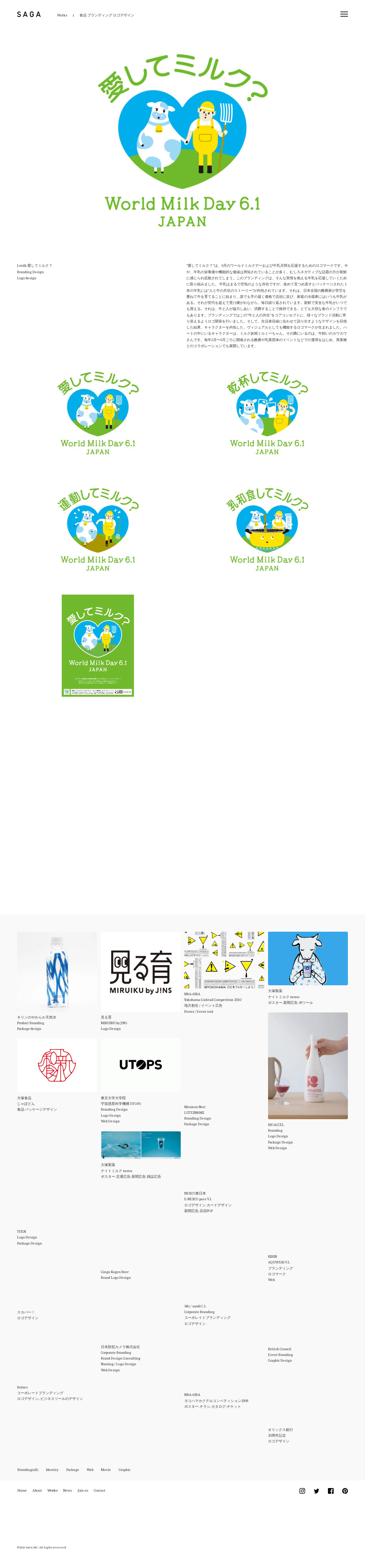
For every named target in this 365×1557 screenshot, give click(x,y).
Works (62, 15)
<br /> (169, 792)
